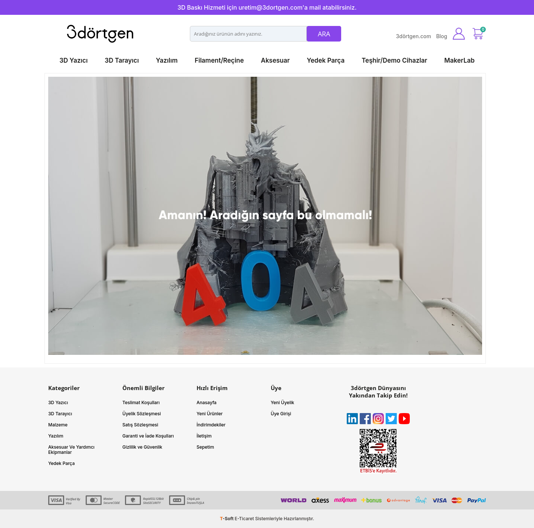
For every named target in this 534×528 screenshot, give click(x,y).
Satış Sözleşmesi (140, 425)
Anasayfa (207, 402)
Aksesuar (275, 60)
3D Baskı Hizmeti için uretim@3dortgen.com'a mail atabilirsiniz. (266, 7)
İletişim (204, 436)
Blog (441, 36)
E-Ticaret (244, 518)
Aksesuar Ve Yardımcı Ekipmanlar (71, 449)
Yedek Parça (326, 60)
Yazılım (167, 60)
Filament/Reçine (219, 60)
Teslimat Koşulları (141, 402)
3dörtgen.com (413, 36)
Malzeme (57, 425)
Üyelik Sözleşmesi (141, 413)
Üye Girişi (281, 413)
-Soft (227, 518)
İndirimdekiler (211, 425)
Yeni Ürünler (209, 413)
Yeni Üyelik (282, 402)
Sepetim (205, 447)
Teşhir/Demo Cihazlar (394, 60)
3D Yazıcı (73, 60)
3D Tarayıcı (122, 60)
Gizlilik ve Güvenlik (142, 447)
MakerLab (459, 60)
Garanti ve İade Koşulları (148, 436)
